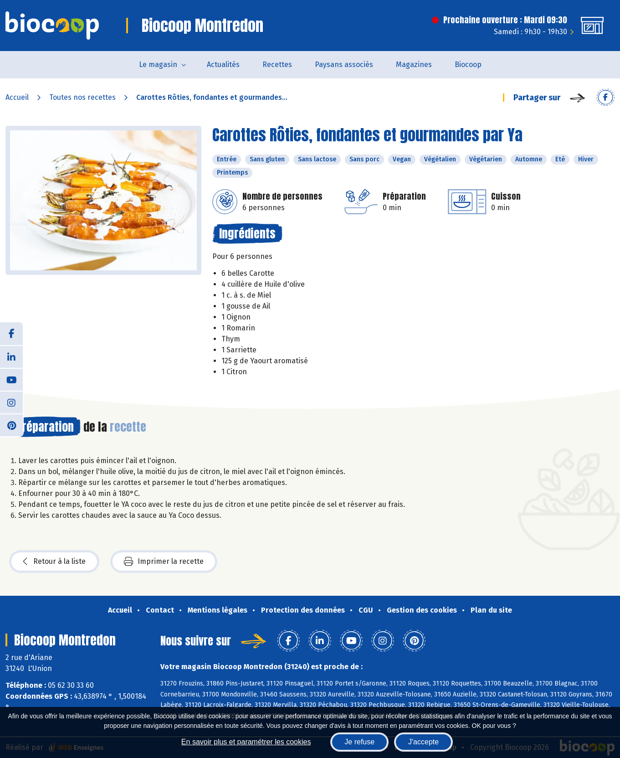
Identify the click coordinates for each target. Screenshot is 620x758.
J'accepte (423, 742)
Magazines (414, 64)
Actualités (223, 64)
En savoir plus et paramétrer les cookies (246, 742)
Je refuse (359, 742)
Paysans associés (344, 64)
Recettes (277, 64)
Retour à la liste (54, 561)
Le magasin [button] (158, 64)
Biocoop (468, 64)
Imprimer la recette (164, 561)
